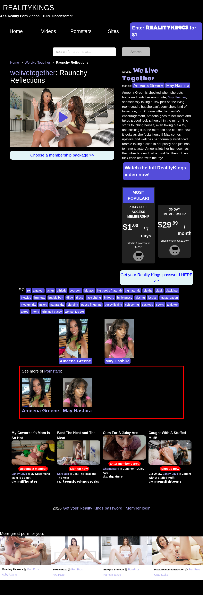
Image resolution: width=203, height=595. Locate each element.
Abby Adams (9, 574)
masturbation (169, 297)
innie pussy (124, 297)
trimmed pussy (52, 311)
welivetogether (32, 73)
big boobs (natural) (109, 290)
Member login (138, 508)
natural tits (57, 304)
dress (79, 297)
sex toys (147, 304)
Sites (113, 31)
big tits (147, 290)
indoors (109, 297)
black (159, 290)
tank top (172, 304)
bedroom (75, 290)
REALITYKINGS (28, 8)
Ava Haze (58, 574)
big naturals (132, 290)
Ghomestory (111, 468)
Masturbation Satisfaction (169, 569)
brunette (39, 297)
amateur (38, 290)
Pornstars (80, 31)
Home (16, 31)
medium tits (28, 304)
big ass (89, 290)
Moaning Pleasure (12, 569)
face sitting (94, 297)
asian (50, 290)
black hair (172, 290)
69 (28, 290)
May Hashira (177, 85)
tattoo (25, 311)
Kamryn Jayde (112, 574)
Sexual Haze (60, 569)
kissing (140, 297)
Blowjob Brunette (114, 569)
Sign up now (79, 468)
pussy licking (113, 304)
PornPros (33, 569)
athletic (61, 290)
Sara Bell (63, 473)
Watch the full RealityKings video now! (155, 171)
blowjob (26, 297)
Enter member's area (125, 463)
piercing (72, 304)
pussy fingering (91, 304)
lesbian (152, 297)
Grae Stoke (161, 574)
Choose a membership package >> (62, 155)
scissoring (132, 304)
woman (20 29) (74, 311)
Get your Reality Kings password (92, 508)
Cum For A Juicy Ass (120, 433)
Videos (48, 31)
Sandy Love (19, 473)
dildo (69, 297)
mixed (43, 304)
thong (35, 311)
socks (160, 304)
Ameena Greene (148, 85)
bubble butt (55, 297)
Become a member (33, 468)
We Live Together (37, 62)
